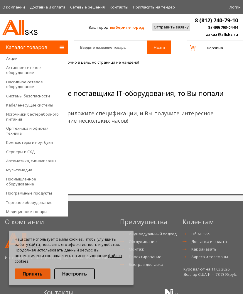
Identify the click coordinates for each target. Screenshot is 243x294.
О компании (13, 7)
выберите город (127, 27)
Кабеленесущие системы (29, 105)
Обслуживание (143, 241)
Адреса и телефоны (209, 256)
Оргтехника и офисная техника (27, 131)
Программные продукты (29, 193)
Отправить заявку (171, 27)
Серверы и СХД (20, 151)
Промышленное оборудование (21, 181)
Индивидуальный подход (153, 233)
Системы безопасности (28, 96)
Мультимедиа (19, 170)
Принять (33, 273)
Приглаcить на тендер (154, 7)
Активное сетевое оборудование (23, 70)
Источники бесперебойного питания (32, 116)
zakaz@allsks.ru (222, 34)
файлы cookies (69, 239)
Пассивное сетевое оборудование (24, 84)
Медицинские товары (26, 211)
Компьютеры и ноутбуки (29, 142)
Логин (235, 7)
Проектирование (145, 256)
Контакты (119, 7)
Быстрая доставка (146, 264)
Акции (12, 58)
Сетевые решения (87, 7)
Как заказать (204, 249)
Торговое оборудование (29, 202)
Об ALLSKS (200, 233)
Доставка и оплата (47, 7)
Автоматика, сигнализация (31, 160)
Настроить (74, 273)
